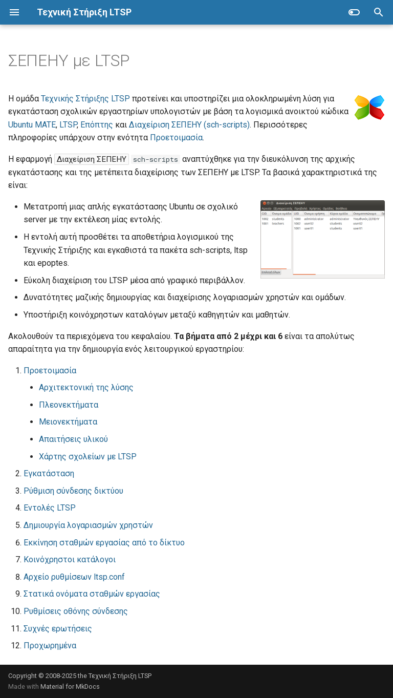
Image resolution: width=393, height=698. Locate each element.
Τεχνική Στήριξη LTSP (120, 676)
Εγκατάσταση (49, 473)
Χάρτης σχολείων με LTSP (88, 456)
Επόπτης (96, 125)
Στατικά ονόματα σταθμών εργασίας (92, 594)
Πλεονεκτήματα (68, 405)
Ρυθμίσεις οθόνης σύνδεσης (76, 611)
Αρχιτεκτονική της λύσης (86, 387)
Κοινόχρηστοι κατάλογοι (70, 559)
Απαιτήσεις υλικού (73, 439)
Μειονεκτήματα (68, 422)
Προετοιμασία (176, 137)
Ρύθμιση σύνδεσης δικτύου (73, 491)
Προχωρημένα (50, 645)
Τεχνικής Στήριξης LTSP (85, 98)
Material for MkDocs (70, 686)
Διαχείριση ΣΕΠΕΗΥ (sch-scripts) (189, 125)
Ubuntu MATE (32, 125)
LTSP (68, 125)
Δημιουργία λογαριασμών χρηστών (88, 525)
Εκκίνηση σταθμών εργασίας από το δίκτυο (104, 542)
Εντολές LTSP (50, 508)
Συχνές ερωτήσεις (58, 628)
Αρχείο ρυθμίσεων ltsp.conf (74, 577)
